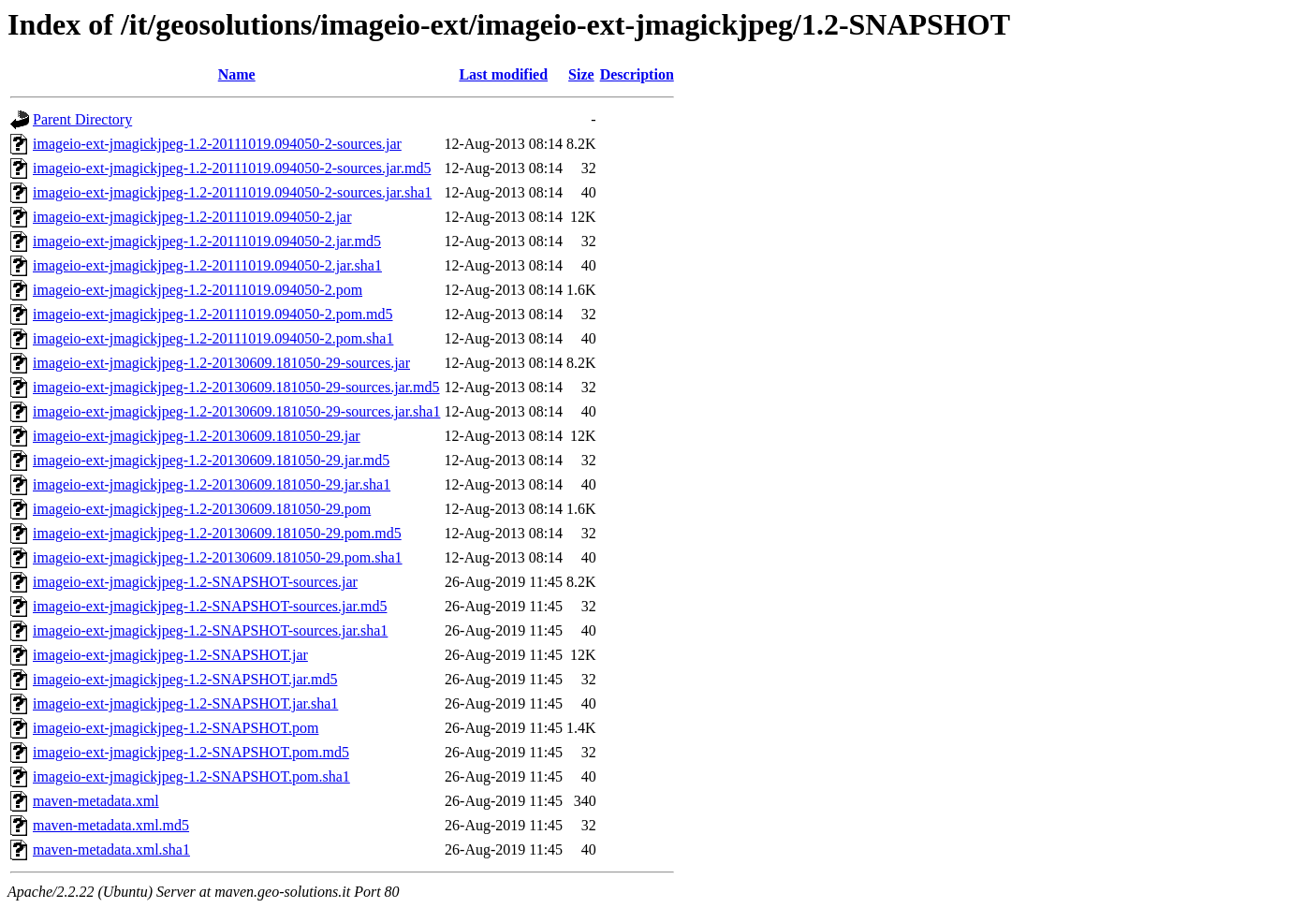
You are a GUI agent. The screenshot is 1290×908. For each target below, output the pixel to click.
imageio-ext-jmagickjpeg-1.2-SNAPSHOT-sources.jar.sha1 (210, 630)
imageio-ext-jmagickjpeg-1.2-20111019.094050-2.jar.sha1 (207, 265)
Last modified (503, 74)
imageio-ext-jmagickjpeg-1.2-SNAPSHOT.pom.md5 (191, 752)
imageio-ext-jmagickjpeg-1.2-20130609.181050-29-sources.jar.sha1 (236, 411)
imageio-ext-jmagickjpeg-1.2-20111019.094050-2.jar (192, 217)
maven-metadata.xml (96, 801)
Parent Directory (82, 119)
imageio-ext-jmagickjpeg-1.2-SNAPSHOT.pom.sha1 (191, 776)
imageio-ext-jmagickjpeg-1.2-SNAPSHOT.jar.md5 (185, 679)
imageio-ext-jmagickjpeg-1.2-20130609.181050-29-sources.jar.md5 (236, 387)
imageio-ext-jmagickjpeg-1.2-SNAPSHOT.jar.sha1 (185, 703)
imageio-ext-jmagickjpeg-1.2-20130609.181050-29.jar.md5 (211, 460)
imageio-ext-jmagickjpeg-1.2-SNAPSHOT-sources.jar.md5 (210, 606)
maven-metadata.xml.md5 (111, 825)
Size (581, 74)
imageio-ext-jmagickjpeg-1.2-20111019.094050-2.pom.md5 (213, 314)
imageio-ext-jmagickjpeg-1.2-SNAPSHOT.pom (175, 728)
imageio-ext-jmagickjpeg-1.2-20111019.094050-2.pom (197, 290)
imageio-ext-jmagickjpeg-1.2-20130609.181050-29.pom (202, 509)
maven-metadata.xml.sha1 (111, 849)
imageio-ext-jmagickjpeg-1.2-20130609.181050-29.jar (196, 436)
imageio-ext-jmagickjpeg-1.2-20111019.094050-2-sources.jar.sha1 (232, 192)
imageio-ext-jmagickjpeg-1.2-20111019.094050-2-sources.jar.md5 (232, 168)
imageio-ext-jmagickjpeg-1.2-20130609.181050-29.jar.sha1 (211, 484)
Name (237, 74)
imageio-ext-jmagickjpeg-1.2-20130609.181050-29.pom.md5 (217, 533)
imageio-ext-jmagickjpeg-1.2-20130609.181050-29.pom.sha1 (218, 557)
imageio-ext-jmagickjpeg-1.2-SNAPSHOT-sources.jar (195, 582)
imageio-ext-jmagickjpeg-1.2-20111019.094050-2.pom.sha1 (213, 338)
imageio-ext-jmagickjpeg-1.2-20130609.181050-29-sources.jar (221, 363)
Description (637, 74)
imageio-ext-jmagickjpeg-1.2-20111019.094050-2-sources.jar (217, 144)
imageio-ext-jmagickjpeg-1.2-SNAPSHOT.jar (170, 655)
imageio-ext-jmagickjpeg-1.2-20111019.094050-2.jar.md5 (207, 241)
